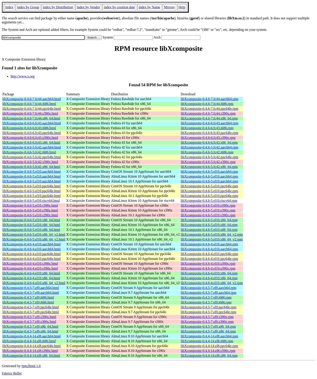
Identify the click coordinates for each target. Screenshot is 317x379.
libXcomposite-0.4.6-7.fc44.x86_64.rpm (209, 118)
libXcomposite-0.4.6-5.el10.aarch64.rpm (209, 171)
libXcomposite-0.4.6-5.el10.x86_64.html (31, 220)
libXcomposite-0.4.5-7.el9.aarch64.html (30, 288)
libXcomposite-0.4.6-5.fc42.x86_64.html (31, 167)
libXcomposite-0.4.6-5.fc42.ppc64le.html (31, 157)
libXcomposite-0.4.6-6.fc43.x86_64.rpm (209, 142)
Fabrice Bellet (12, 373)
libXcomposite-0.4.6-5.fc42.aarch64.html (31, 147)
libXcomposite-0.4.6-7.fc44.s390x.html (30, 113)
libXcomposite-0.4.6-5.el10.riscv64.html (31, 200)
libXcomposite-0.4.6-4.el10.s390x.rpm (208, 263)
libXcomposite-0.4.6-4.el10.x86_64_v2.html (33, 283)
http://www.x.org (23, 76)
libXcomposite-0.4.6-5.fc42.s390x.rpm (208, 162)
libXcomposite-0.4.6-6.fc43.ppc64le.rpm (209, 133)
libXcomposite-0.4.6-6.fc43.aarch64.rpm (209, 123)
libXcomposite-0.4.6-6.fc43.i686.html (29, 128)
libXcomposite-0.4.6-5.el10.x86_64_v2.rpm (212, 234)
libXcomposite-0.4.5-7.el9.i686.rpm (206, 297)
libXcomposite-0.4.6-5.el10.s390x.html (30, 205)
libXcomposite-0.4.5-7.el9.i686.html (28, 297)
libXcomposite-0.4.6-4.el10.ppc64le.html (31, 254)
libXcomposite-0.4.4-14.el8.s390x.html (30, 351)
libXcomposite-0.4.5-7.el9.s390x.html (29, 317)
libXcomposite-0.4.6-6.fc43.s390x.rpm (208, 138)
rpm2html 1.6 (31, 366)
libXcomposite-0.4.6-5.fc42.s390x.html (30, 162)
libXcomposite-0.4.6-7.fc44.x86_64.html (31, 118)
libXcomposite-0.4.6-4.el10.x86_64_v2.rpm (212, 283)
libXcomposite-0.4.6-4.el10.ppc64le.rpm (209, 254)
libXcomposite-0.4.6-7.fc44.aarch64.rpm (209, 99)
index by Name (149, 7)
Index (9, 7)
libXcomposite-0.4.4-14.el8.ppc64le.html (31, 346)
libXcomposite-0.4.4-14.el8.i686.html (29, 341)
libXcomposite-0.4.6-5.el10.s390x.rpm (208, 205)
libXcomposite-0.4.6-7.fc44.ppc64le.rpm (209, 108)
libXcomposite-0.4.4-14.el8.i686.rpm (207, 341)
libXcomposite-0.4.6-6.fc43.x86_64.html (31, 142)
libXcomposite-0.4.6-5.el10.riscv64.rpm (209, 200)
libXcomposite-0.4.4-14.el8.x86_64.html (31, 355)
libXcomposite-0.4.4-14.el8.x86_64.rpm (209, 355)
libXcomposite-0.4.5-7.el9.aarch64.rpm (208, 288)
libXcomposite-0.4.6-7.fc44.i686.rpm (207, 104)
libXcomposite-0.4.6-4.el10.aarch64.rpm (209, 244)
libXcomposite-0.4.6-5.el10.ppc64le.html (31, 186)
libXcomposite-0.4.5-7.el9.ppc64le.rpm (208, 307)
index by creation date (119, 7)
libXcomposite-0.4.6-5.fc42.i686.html (29, 152)
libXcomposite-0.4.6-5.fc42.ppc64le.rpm (209, 157)
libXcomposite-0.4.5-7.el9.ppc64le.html (30, 307)
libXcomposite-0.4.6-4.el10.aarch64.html (31, 244)
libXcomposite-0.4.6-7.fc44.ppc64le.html (31, 108)
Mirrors (169, 7)
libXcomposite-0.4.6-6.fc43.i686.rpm (207, 128)
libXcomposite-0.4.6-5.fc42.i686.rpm (207, 152)
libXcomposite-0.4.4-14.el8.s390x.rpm (208, 351)
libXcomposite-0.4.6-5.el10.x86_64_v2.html (33, 234)
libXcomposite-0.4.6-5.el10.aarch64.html (31, 171)
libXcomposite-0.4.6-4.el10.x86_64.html (31, 273)
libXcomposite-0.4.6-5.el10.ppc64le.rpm (209, 186)
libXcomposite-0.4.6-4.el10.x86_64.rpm (209, 273)
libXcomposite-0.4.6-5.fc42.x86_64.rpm (209, 167)
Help (182, 7)
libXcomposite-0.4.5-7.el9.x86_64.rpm (208, 326)
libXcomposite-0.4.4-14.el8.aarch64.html (31, 336)
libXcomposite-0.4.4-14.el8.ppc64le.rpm (209, 346)
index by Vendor (88, 7)
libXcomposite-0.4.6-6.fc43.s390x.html (30, 138)
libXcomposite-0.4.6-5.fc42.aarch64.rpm (209, 147)
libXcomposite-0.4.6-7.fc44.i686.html (29, 104)
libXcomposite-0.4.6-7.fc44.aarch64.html (31, 99)
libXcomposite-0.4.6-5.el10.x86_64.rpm (209, 220)
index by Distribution (58, 7)
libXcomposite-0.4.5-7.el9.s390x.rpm (207, 317)
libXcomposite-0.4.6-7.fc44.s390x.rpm (208, 113)
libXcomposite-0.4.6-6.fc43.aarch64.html (31, 123)
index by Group (28, 7)
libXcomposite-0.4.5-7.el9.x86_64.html (30, 326)
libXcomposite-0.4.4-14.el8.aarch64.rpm (209, 336)
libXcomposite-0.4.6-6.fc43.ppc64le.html (31, 133)
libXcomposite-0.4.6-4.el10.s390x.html (30, 263)
